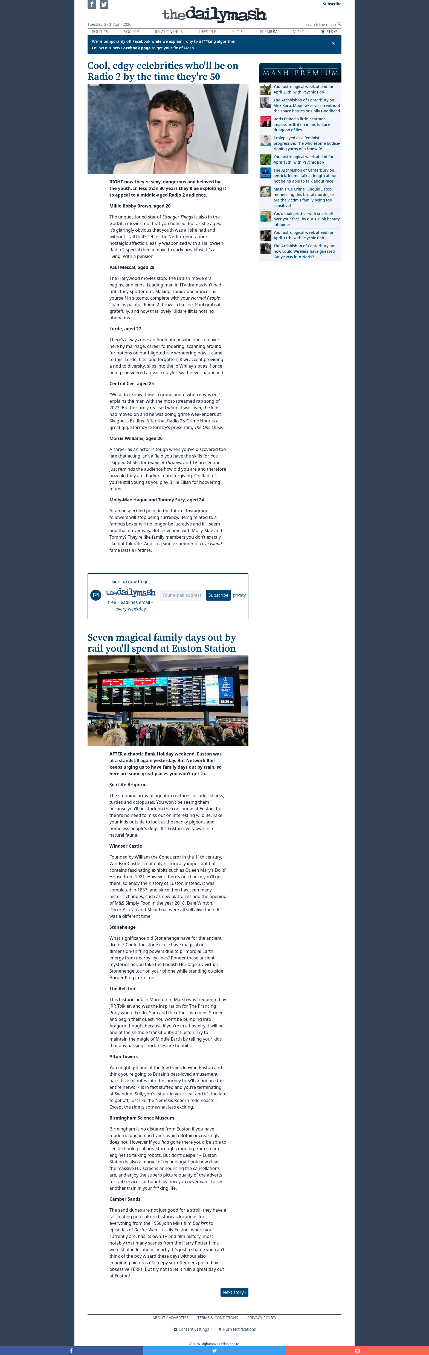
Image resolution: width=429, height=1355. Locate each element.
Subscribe (218, 595)
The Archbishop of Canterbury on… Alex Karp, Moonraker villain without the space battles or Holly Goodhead (307, 105)
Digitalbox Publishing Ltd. (220, 1344)
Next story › (234, 1292)
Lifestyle (207, 31)
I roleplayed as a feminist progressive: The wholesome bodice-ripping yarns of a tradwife (307, 143)
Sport (238, 31)
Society (131, 31)
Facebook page (136, 47)
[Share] (357, 1350)
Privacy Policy (262, 1317)
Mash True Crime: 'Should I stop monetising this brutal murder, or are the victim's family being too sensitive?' (304, 197)
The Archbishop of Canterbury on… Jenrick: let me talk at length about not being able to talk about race (305, 175)
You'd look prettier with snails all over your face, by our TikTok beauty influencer (307, 219)
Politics (100, 31)
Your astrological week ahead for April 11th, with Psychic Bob (304, 235)
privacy (239, 595)
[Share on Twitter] (214, 1350)
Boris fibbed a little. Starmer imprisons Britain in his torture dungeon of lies (302, 124)
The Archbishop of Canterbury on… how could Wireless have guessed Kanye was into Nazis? (305, 251)
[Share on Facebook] (71, 1350)
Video (299, 31)
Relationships (169, 31)
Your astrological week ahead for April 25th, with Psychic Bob (304, 89)
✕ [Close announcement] (333, 43)
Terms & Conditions (218, 1317)
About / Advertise (170, 1317)
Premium (268, 31)
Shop (329, 31)
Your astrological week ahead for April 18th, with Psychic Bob (304, 159)
